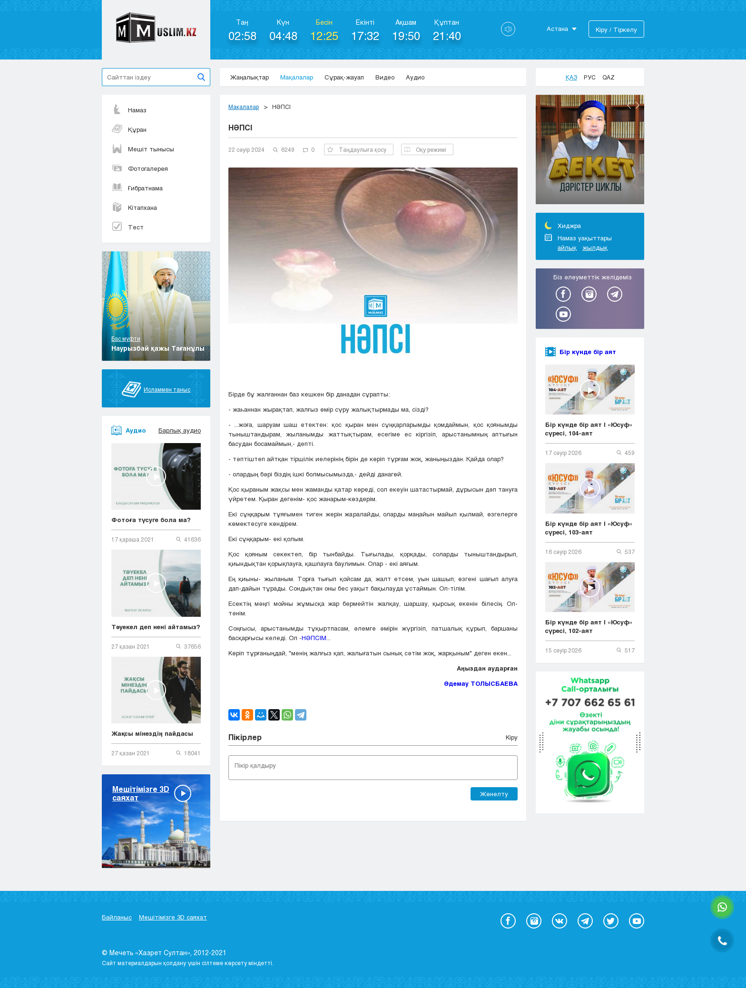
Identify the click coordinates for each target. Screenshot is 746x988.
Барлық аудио (179, 430)
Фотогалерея (139, 168)
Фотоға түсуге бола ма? (151, 520)
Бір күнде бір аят (588, 352)
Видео (384, 77)
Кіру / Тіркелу (616, 29)
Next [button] (637, 105)
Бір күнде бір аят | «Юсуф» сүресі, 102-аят (589, 626)
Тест (127, 227)
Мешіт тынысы (142, 149)
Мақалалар (296, 77)
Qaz (608, 77)
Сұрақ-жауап (344, 77)
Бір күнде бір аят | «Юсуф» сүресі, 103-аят (589, 528)
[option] (590, 151)
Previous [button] (629, 105)
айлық (567, 247)
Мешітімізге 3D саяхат (173, 917)
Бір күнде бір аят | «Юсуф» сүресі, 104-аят (589, 429)
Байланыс (117, 917)
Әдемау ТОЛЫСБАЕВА (481, 683)
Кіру (512, 737)
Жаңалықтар (249, 77)
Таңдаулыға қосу (356, 149)
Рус (590, 77)
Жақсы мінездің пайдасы (152, 733)
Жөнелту (494, 794)
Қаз (571, 77)
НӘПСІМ (314, 638)
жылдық (595, 247)
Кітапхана (134, 207)
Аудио (415, 77)
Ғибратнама (137, 188)
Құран (129, 129)
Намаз (129, 110)
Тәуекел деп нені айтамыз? (155, 627)
